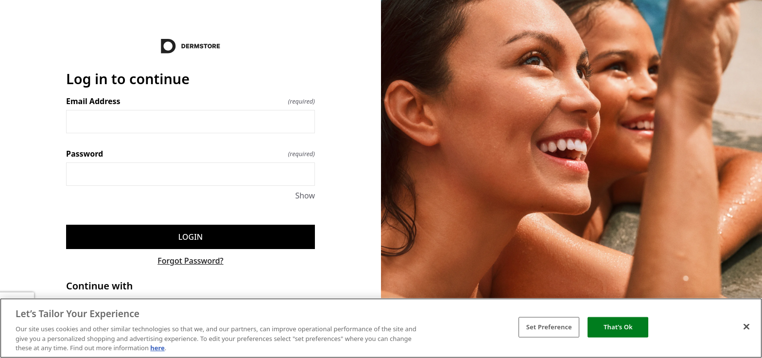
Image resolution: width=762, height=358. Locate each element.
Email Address (190, 101)
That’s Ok (618, 326)
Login (190, 237)
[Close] (746, 327)
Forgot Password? (190, 260)
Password (190, 154)
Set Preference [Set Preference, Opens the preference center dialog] (549, 326)
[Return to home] (190, 46)
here (157, 347)
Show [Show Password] (305, 195)
